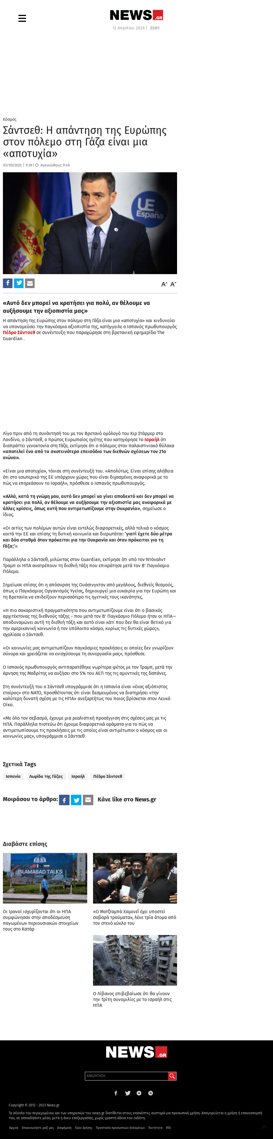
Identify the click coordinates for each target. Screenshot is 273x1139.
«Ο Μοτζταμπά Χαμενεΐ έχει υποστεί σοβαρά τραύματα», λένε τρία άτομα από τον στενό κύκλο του (134, 917)
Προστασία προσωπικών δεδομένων (120, 1128)
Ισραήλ (78, 776)
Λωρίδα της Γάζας (46, 776)
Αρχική (13, 1128)
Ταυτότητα (155, 1128)
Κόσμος (10, 119)
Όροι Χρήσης (83, 1128)
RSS (168, 1128)
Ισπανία (13, 776)
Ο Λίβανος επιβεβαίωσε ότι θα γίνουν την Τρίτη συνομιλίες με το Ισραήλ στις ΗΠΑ (132, 999)
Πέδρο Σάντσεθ (107, 776)
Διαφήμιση (64, 1128)
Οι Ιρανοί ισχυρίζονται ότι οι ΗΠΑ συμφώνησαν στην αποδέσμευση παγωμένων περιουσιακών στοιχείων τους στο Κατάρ (40, 920)
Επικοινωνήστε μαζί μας (38, 1128)
